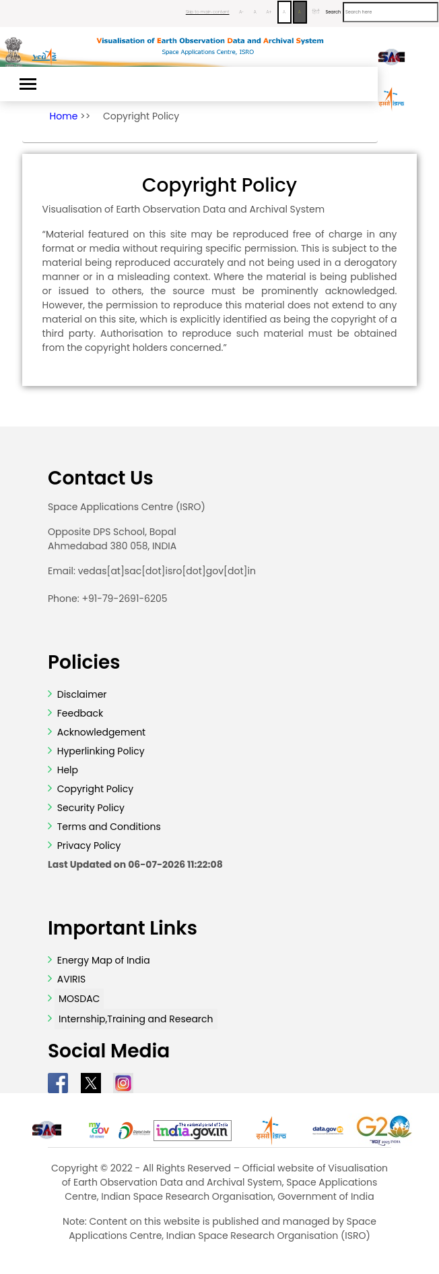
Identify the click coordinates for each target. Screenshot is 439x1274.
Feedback (79, 713)
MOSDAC (79, 998)
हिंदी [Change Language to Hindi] (315, 12)
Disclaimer (82, 694)
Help (66, 770)
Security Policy (90, 807)
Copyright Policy (141, 116)
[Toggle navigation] (28, 84)
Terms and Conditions (108, 826)
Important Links (122, 928)
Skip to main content (208, 12)
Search (333, 12)
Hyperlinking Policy (100, 751)
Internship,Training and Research (136, 1019)
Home (64, 116)
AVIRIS (71, 979)
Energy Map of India (103, 960)
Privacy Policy (88, 845)
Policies (84, 662)
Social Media (109, 1051)
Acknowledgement (101, 732)
